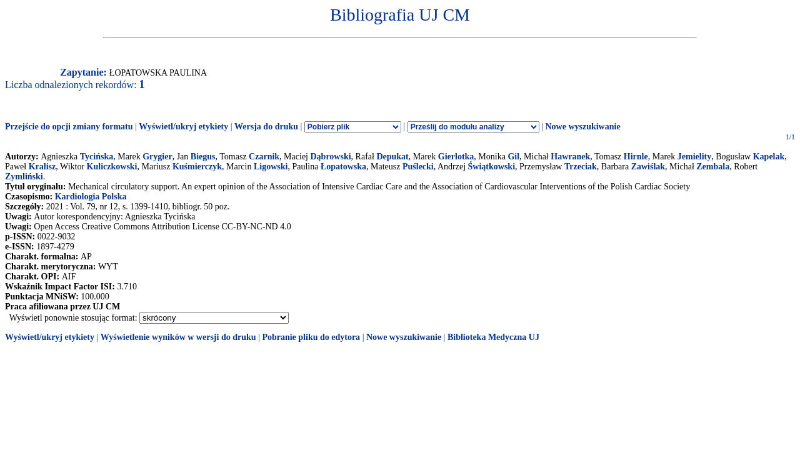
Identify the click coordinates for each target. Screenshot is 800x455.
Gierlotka (456, 156)
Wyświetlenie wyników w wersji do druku (178, 337)
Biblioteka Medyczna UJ (493, 337)
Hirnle (636, 156)
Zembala (712, 166)
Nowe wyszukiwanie (582, 126)
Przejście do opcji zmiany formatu (69, 126)
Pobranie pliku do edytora (311, 337)
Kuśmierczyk (197, 166)
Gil (513, 156)
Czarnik (264, 156)
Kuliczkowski (112, 166)
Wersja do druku (266, 126)
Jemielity (694, 156)
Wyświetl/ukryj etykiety (183, 126)
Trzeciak (580, 166)
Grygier (157, 156)
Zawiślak (648, 166)
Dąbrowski (330, 156)
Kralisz (42, 166)
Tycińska (96, 156)
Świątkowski (491, 166)
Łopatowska (343, 166)
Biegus (203, 156)
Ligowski (271, 166)
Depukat (392, 156)
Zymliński (24, 176)
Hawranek (570, 156)
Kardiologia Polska (91, 196)
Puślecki (418, 166)
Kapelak (769, 156)
